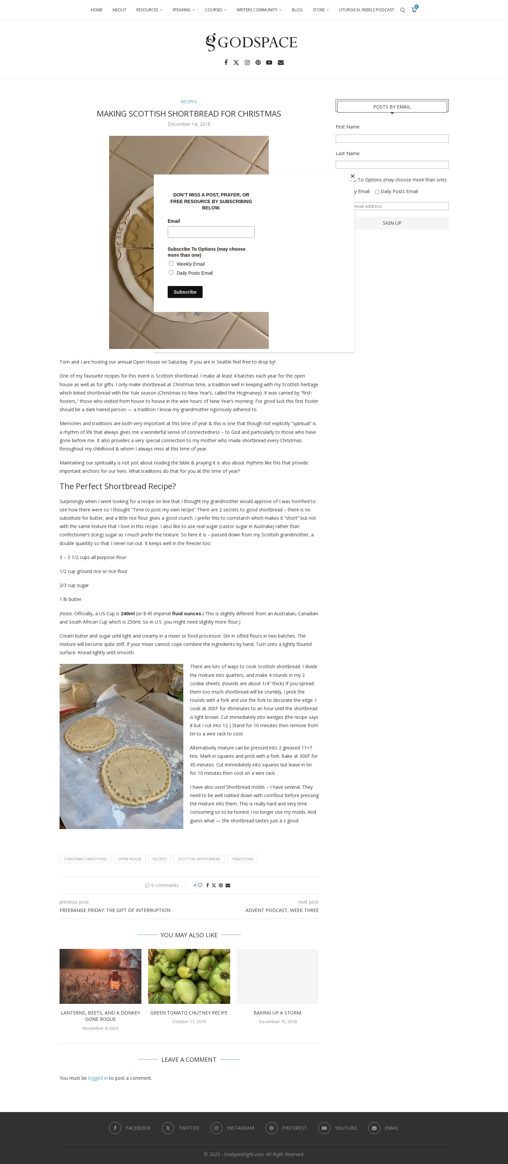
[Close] (353, 176)
